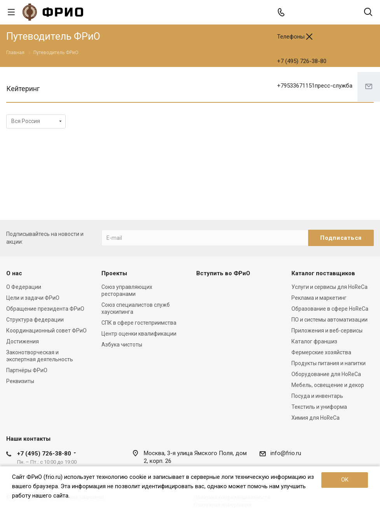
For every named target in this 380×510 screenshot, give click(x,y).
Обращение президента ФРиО (45, 309)
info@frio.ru (285, 453)
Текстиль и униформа (319, 407)
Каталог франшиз (314, 341)
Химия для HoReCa (315, 418)
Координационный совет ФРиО (46, 330)
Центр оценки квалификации (138, 334)
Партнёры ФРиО (26, 370)
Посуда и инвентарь (317, 396)
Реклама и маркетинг (319, 298)
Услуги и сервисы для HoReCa (329, 287)
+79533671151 (314, 85)
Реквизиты (20, 381)
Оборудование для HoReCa (326, 374)
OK (345, 479)
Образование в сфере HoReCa (329, 309)
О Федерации (23, 287)
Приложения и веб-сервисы (327, 330)
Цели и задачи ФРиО (32, 298)
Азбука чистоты (121, 344)
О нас (14, 273)
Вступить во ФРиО (223, 273)
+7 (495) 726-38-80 (301, 61)
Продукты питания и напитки (328, 363)
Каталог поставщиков (323, 273)
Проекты (114, 273)
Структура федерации (35, 320)
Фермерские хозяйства (321, 352)
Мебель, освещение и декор (327, 385)
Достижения (22, 341)
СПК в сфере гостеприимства (138, 323)
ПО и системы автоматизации (329, 320)
